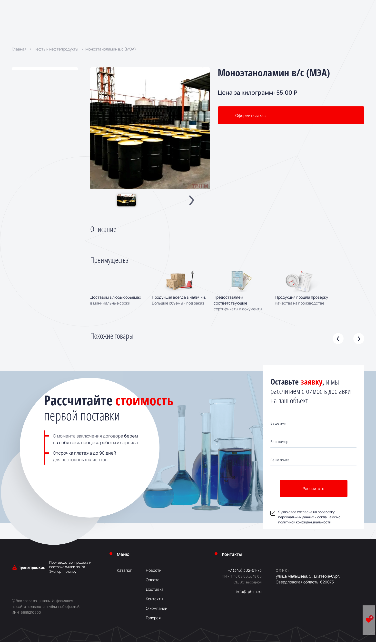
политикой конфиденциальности (304, 522)
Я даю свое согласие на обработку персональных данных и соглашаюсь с (305, 517)
